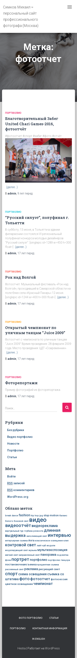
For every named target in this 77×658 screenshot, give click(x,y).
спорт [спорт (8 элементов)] (11, 573)
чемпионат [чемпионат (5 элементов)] (43, 583)
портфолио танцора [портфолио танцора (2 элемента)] (59, 560)
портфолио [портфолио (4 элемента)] (38, 560)
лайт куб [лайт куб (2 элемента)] (41, 545)
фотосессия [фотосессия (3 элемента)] (59, 579)
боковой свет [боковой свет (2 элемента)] (21, 521)
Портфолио (13, 112)
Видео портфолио (20, 436)
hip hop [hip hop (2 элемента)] (35, 515)
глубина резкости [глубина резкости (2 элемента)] (33, 531)
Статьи (12, 457)
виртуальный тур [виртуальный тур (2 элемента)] (14, 531)
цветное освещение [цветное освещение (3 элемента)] (19, 584)
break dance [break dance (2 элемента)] (11, 515)
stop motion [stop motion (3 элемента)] (51, 515)
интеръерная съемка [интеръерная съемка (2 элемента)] (16, 540)
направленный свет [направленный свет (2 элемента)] (29, 555)
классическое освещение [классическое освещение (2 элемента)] (49, 540)
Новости (13, 443)
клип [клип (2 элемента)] (66, 540)
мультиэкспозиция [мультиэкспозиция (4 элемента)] (52, 550)
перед (24, 193)
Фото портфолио (31, 618)
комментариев (20, 490)
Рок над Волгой (20, 277)
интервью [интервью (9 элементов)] (59, 535)
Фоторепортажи (21, 382)
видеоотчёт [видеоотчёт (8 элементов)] (18, 525)
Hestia (21, 648)
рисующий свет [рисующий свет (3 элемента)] (49, 569)
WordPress (52, 648)
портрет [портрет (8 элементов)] (20, 559)
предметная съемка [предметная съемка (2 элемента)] (48, 564)
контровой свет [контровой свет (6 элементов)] (20, 545)
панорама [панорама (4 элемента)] (48, 555)
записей (16, 483)
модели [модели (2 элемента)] (51, 545)
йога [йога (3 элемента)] (31, 540)
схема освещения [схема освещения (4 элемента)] (32, 574)
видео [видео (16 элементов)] (38, 519)
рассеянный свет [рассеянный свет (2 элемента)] (14, 569)
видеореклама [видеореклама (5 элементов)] (45, 525)
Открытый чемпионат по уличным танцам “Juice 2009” (35, 330)
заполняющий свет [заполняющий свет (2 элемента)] (36, 536)
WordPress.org (17, 496)
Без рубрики (15, 430)
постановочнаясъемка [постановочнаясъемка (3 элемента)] (21, 564)
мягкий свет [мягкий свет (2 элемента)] (11, 555)
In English (38, 638)
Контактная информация (49, 628)
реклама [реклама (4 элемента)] (31, 569)
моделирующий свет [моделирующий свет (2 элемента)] (16, 550)
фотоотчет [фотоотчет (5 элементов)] (40, 579)
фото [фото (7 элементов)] (24, 578)
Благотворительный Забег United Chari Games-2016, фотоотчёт (31, 123)
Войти (11, 476)
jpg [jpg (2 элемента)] (41, 515)
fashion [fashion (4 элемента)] (24, 515)
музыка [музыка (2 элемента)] (33, 550)
